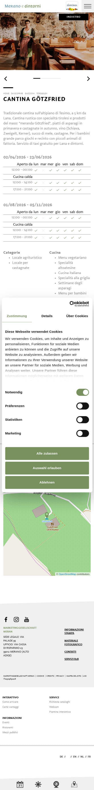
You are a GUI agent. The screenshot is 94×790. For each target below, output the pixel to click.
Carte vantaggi (10, 707)
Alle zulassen (47, 453)
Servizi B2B (71, 659)
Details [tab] (47, 316)
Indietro (70, 17)
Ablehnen (46, 482)
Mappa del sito (73, 676)
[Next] (88, 78)
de (61, 757)
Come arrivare (10, 702)
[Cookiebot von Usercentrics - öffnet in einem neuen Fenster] (69, 304)
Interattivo (10, 697)
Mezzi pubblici (10, 732)
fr (89, 757)
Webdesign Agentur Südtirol (8, 757)
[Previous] (6, 78)
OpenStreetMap (68, 574)
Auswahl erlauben (47, 468)
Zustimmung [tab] (17, 316)
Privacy (60, 676)
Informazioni (12, 718)
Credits (50, 676)
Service (54, 697)
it (68, 757)
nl (82, 757)
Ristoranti (7, 727)
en (74, 757)
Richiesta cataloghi (59, 702)
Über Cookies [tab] (77, 316)
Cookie (40, 676)
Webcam (54, 707)
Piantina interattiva (60, 712)
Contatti (70, 652)
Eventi (5, 722)
